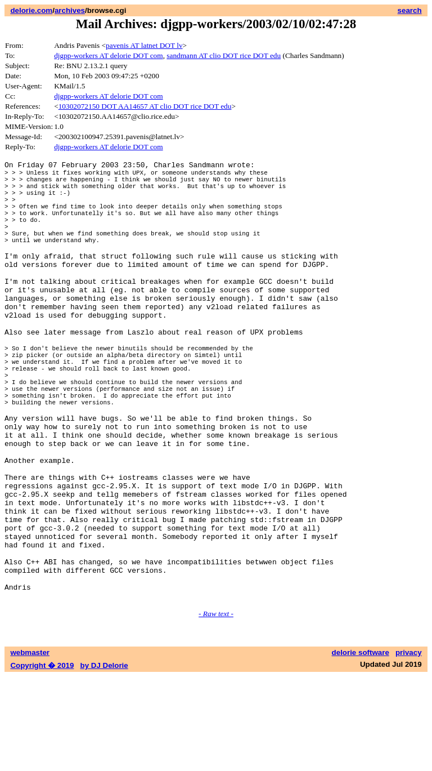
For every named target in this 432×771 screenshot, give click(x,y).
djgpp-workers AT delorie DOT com (108, 55)
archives (70, 10)
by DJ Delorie (104, 760)
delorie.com (31, 10)
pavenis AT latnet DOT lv (144, 45)
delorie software (360, 747)
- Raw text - (216, 708)
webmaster (30, 747)
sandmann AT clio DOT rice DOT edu (223, 55)
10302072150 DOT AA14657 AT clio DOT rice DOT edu (145, 106)
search (410, 10)
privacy (408, 747)
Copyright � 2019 (42, 760)
